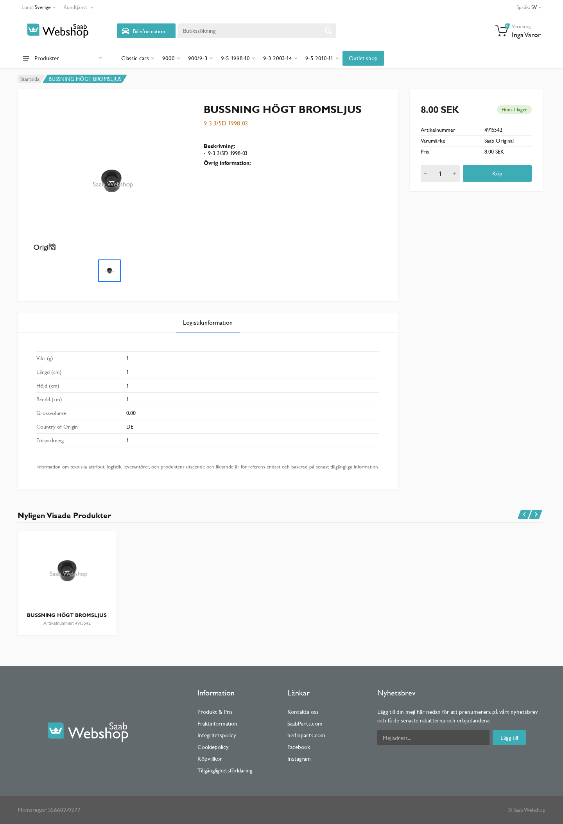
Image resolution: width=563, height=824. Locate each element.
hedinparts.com (306, 735)
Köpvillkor (209, 758)
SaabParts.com (305, 723)
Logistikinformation (208, 322)
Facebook (298, 747)
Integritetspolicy (216, 735)
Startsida (29, 79)
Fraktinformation (217, 723)
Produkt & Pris (215, 711)
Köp (497, 173)
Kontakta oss (303, 711)
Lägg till (509, 737)
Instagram (299, 758)
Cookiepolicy (213, 747)
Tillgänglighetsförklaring (224, 770)
